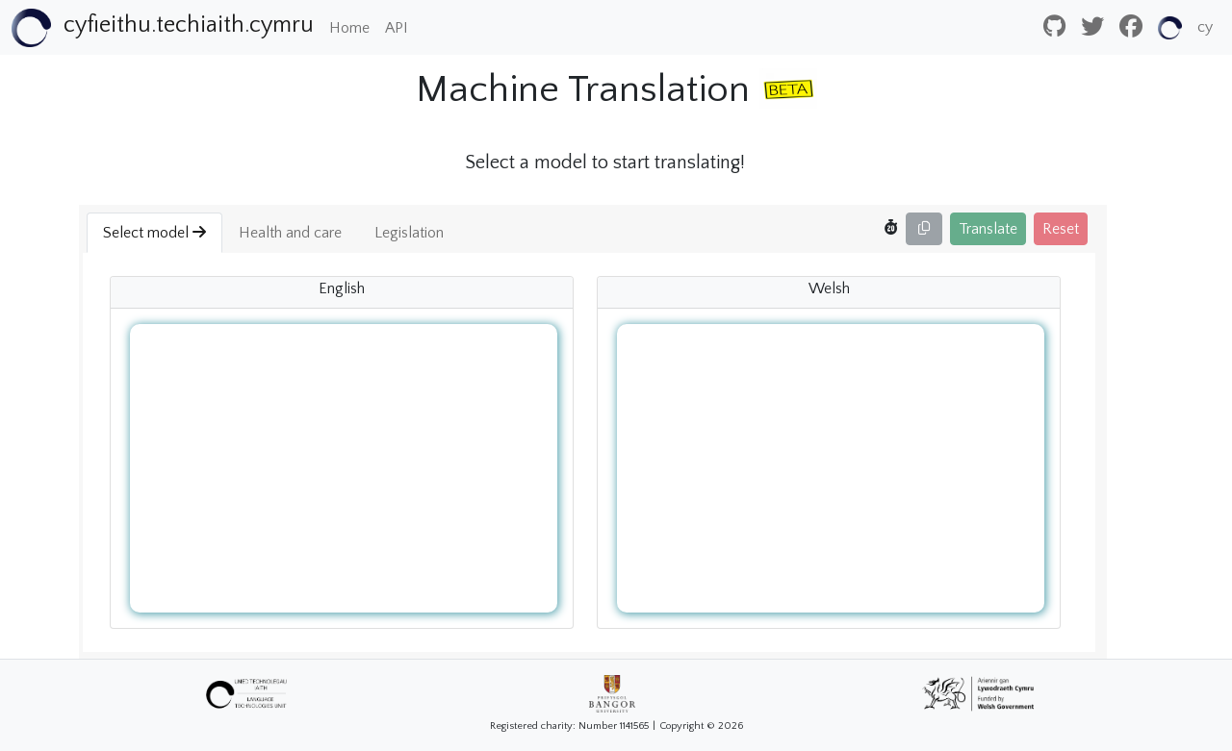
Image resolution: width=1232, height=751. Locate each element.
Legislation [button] (409, 232)
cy (1205, 27)
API (396, 28)
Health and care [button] (290, 232)
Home (349, 28)
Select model (154, 232)
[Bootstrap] (163, 27)
